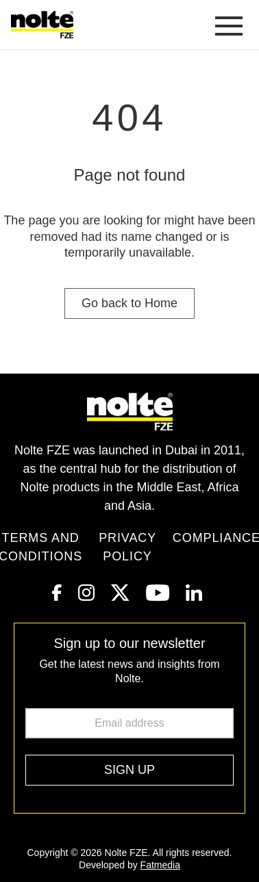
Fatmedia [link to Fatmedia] (160, 864)
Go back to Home (129, 303)
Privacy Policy (127, 547)
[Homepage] (45, 24)
